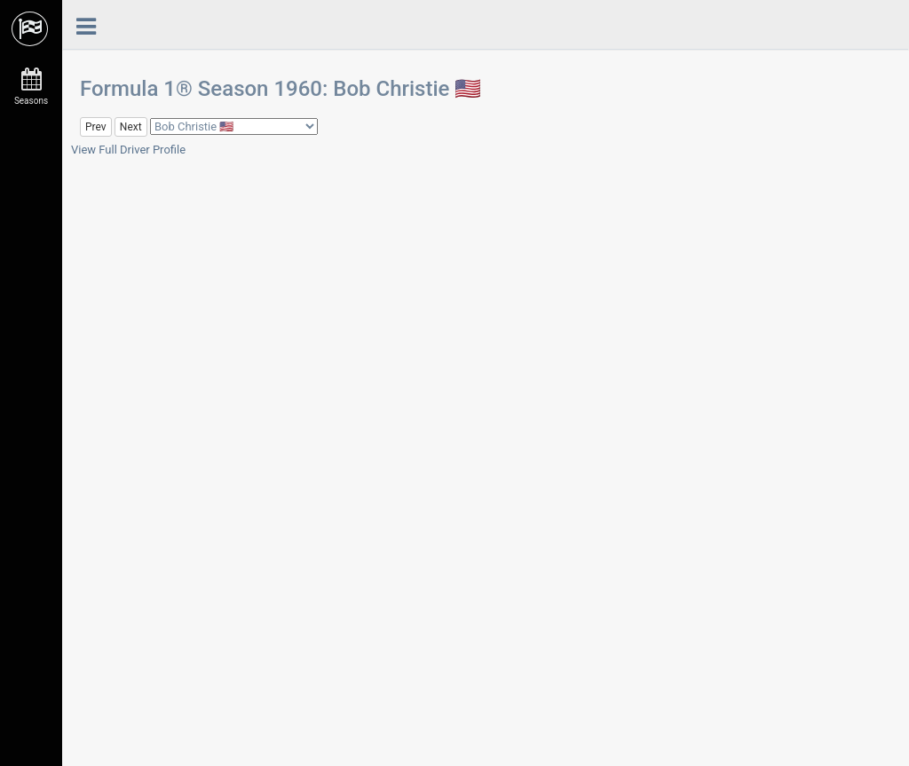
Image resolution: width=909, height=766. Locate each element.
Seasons (31, 87)
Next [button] (131, 127)
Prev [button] (96, 127)
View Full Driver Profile (128, 149)
